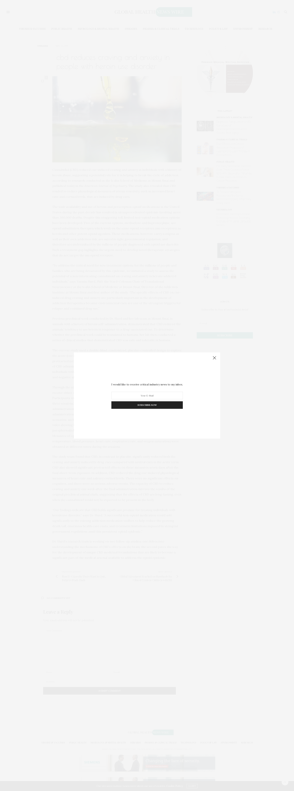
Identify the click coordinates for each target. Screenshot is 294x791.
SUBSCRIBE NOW (147, 405)
